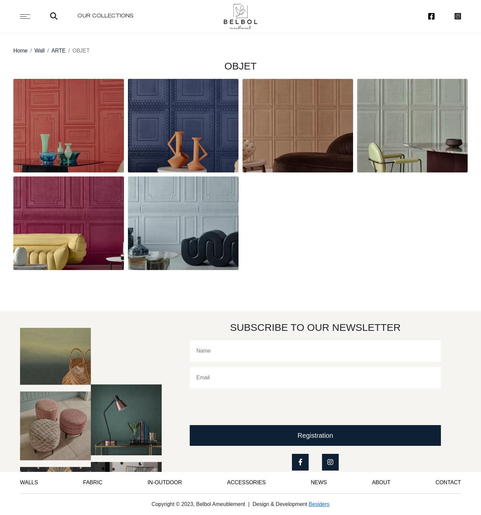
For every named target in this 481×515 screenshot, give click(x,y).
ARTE (58, 50)
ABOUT (381, 482)
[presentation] (240, 407)
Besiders (319, 504)
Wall (39, 50)
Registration (315, 435)
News (319, 482)
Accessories (246, 482)
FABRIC (93, 482)
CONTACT (448, 482)
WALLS (29, 482)
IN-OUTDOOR (165, 482)
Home (20, 50)
